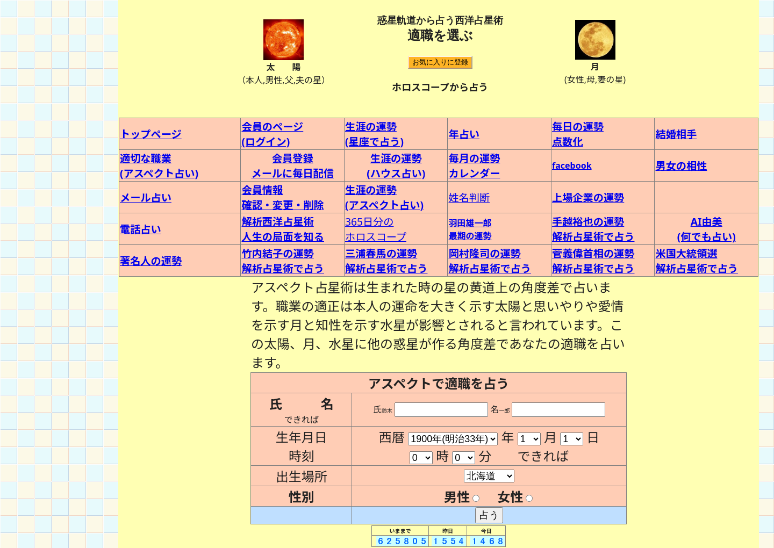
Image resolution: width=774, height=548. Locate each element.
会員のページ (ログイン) (272, 134)
